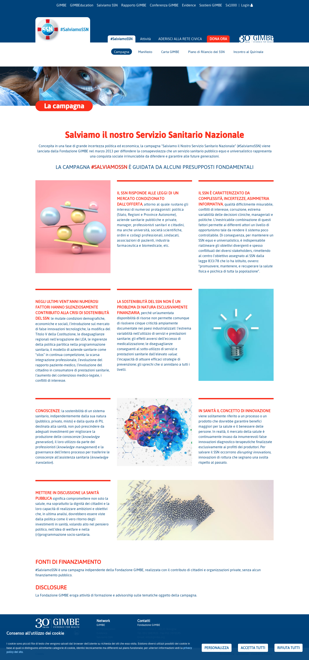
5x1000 (231, 5)
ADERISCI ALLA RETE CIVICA (180, 39)
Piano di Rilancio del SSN (206, 52)
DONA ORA (218, 39)
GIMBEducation (81, 5)
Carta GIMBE (170, 52)
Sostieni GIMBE (210, 5)
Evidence (189, 5)
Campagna (121, 52)
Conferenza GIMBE (164, 5)
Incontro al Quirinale (248, 52)
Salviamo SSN (107, 5)
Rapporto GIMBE (133, 5)
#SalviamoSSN (122, 39)
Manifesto (145, 52)
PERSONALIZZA (216, 648)
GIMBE (61, 5)
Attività (145, 39)
